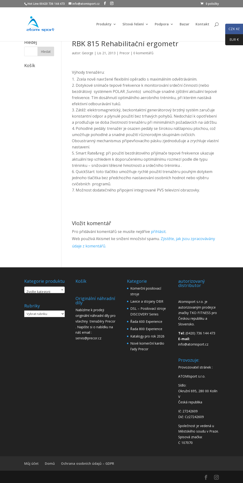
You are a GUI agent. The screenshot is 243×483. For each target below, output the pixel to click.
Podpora (162, 24)
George (87, 53)
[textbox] (44, 292)
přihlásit (158, 231)
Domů (50, 463)
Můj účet (31, 463)
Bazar (184, 24)
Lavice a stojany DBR (146, 301)
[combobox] (44, 290)
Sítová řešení (133, 24)
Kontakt (202, 24)
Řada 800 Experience (146, 329)
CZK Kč (232, 29)
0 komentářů (143, 53)
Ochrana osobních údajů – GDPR (87, 463)
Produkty (104, 24)
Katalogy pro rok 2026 (147, 336)
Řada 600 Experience (146, 321)
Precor (124, 53)
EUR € (232, 40)
